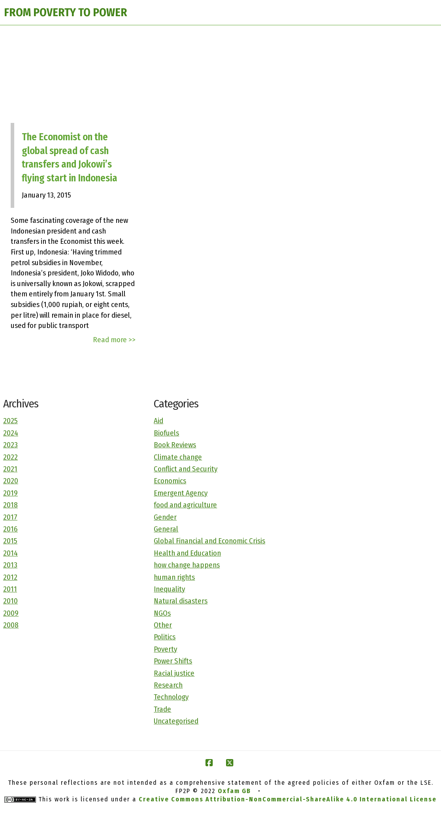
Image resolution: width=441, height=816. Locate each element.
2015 (10, 540)
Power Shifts (173, 660)
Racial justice (174, 673)
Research (168, 685)
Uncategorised (176, 721)
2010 (10, 600)
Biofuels (166, 432)
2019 (10, 493)
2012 (10, 577)
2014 (10, 553)
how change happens (187, 564)
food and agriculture (185, 504)
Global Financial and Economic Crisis (209, 540)
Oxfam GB (234, 791)
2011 (10, 589)
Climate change (178, 457)
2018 (10, 504)
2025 (10, 420)
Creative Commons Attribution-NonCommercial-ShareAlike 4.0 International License (288, 799)
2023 (10, 444)
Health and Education (187, 553)
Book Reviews (175, 444)
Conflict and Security (185, 468)
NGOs (162, 613)
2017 (10, 517)
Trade (162, 709)
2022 (10, 457)
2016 (10, 528)
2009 (11, 613)
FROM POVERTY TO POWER (65, 12)
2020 (10, 480)
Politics (164, 636)
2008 (11, 624)
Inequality (169, 589)
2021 (10, 468)
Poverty (165, 649)
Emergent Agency (180, 493)
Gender (165, 517)
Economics (170, 480)
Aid (158, 420)
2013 (10, 564)
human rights (174, 577)
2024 (10, 432)
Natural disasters (180, 600)
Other (163, 624)
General (166, 528)
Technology (171, 696)
